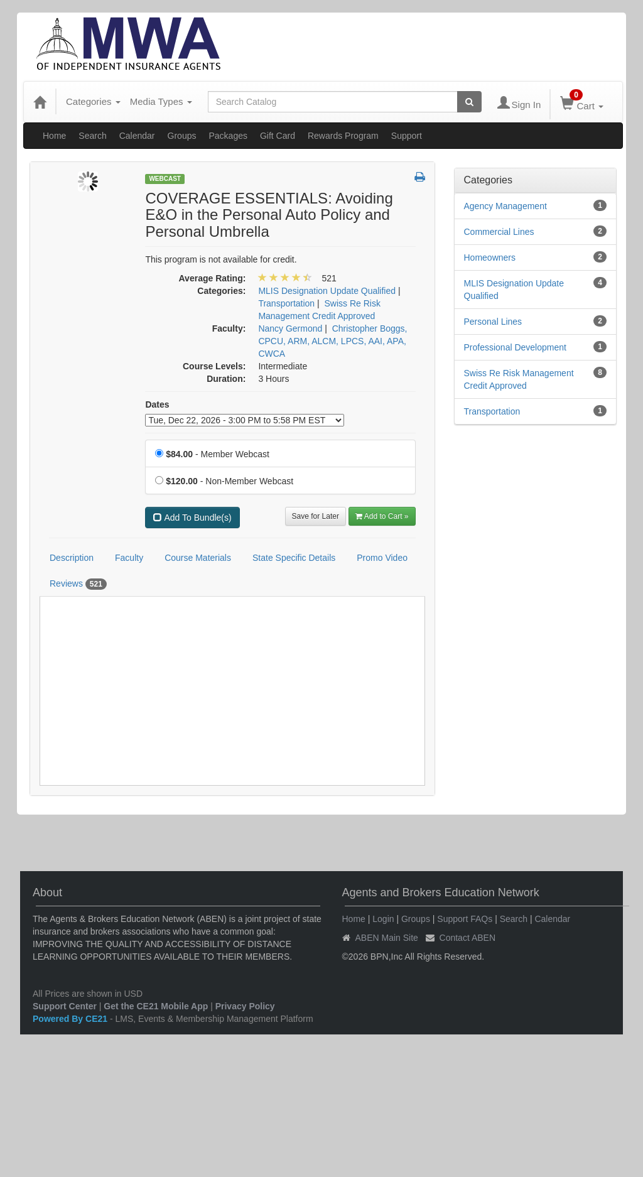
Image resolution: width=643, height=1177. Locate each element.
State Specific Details (293, 558)
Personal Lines (493, 322)
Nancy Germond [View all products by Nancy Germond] (290, 328)
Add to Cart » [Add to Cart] (382, 516)
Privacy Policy (245, 1006)
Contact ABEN (468, 938)
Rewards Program (343, 136)
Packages (227, 136)
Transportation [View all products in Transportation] (286, 303)
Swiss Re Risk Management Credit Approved (519, 379)
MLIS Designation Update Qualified (514, 289)
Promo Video (382, 558)
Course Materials (198, 558)
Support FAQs (464, 919)
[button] (419, 178)
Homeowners (490, 257)
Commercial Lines (499, 232)
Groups (182, 136)
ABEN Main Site (386, 938)
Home (54, 136)
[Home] (39, 101)
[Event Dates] (244, 420)
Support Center (65, 1006)
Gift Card (277, 136)
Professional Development (515, 347)
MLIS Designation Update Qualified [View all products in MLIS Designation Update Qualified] (327, 291)
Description (72, 558)
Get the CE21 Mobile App (156, 1006)
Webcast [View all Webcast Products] (165, 178)
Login (383, 919)
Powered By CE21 (71, 1019)
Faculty (129, 558)
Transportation (492, 411)
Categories (93, 101)
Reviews (78, 584)
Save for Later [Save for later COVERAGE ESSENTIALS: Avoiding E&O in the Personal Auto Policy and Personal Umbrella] (315, 516)
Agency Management (505, 206)
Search (92, 136)
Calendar (137, 136)
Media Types (161, 101)
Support (406, 136)
